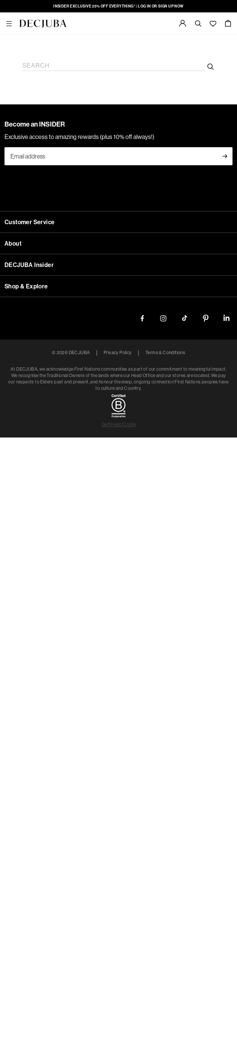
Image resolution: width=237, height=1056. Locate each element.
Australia (118, 523)
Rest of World (118, 559)
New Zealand (118, 541)
